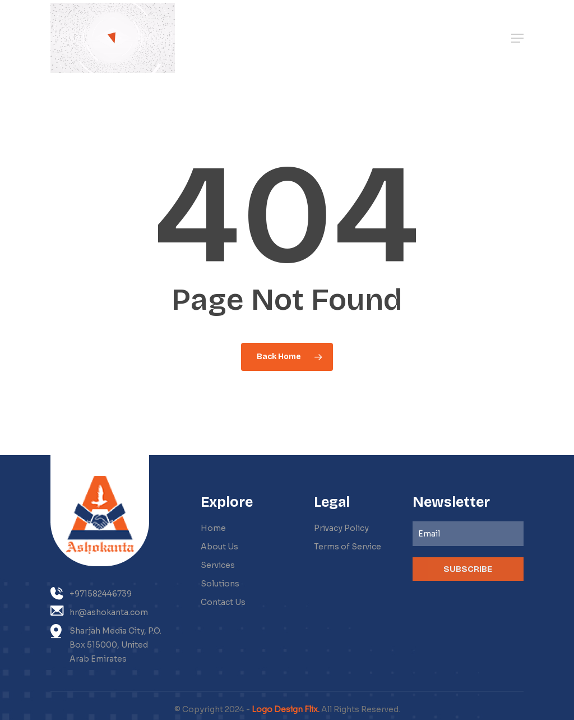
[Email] (468, 533)
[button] (517, 38)
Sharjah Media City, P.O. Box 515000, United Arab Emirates (105, 644)
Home (213, 528)
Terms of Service (347, 547)
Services (218, 565)
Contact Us (223, 602)
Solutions (220, 584)
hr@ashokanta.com (99, 611)
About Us (219, 547)
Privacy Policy (341, 528)
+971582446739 (91, 593)
